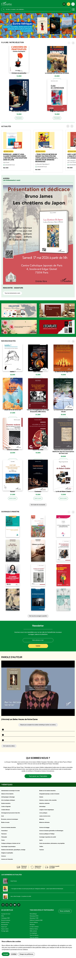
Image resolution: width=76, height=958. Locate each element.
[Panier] (73, 4)
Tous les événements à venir (12, 294)
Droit (2, 819)
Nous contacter (65, 915)
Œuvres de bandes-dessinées (8, 831)
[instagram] (3, 908)
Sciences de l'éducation (7, 862)
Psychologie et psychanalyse (8, 850)
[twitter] (7, 908)
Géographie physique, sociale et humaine (49, 797)
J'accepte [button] (5, 954)
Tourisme (41, 853)
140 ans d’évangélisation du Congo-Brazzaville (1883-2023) (38, 412)
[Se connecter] (68, 4)
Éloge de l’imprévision (57, 111)
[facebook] (18, 908)
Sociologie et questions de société (47, 840)
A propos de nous (5, 917)
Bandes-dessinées (5, 807)
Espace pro (4, 930)
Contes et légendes (6, 810)
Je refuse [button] (13, 954)
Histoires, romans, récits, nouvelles (48, 803)
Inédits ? (12, 373)
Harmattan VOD (34, 921)
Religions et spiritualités (7, 856)
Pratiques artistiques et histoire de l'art (10, 847)
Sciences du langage (44, 831)
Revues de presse (5, 924)
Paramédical (4, 834)
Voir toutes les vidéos (9, 749)
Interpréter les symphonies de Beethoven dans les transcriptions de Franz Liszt (63, 453)
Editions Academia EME (36, 924)
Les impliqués (33, 936)
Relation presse (5, 926)
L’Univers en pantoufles (19, 73)
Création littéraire (5, 813)
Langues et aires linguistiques (46, 813)
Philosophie (4, 840)
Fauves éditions (34, 926)
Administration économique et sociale (10, 794)
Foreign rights (5, 934)
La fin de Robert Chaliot (63, 494)
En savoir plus (9, 166)
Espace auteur (4, 932)
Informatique (42, 810)
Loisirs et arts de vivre (44, 819)
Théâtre (41, 850)
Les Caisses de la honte (19, 111)
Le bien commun (34, 930)
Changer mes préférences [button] (26, 954)
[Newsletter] (64, 4)
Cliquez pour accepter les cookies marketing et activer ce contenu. (38, 691)
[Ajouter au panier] (19, 80)
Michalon (32, 928)
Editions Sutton (34, 932)
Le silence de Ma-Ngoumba (63, 373)
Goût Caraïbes (38, 373)
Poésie (3, 843)
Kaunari (12, 494)
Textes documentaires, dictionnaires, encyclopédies (52, 847)
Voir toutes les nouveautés (38, 508)
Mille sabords (33, 934)
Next (71, 127)
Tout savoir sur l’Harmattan (38, 780)
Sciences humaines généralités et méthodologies (51, 834)
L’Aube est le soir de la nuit (12, 411)
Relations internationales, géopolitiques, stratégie (13, 853)
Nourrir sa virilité (38, 452)
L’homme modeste (12, 452)
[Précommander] (57, 80)
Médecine (41, 822)
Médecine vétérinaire (44, 826)
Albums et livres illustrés (7, 797)
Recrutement (4, 928)
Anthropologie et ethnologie (8, 800)
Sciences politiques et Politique (46, 837)
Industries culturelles (44, 807)
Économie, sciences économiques (9, 822)
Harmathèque (33, 917)
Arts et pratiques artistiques (8, 803)
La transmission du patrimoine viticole (63, 412)
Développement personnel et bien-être (10, 816)
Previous (67, 127)
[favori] (28, 70)
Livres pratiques (43, 816)
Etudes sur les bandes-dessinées (47, 794)
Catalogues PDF (5, 921)
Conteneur (38, 494)
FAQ (2, 919)
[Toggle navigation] (73, 9)
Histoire (41, 800)
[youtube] (14, 908)
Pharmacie (4, 837)
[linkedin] (11, 908)
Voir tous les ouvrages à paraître (38, 619)
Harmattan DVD (34, 919)
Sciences (3, 859)
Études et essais (5, 826)
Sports (41, 843)
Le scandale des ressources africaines (57, 73)
